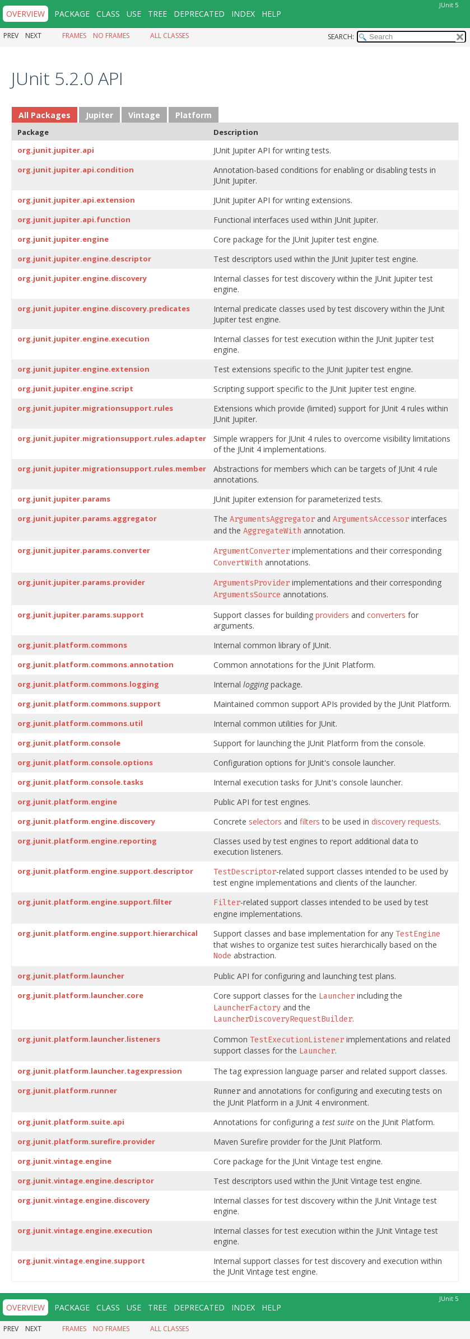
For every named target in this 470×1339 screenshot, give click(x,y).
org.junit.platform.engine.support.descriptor (105, 871)
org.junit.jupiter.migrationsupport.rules (95, 408)
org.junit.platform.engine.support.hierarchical (107, 933)
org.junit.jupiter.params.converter (83, 550)
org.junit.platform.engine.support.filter (94, 902)
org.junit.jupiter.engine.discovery (82, 278)
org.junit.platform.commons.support (89, 704)
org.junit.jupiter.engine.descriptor (84, 259)
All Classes (169, 35)
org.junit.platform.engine (67, 802)
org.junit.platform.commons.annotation (95, 664)
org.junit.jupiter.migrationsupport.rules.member (111, 469)
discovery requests (405, 821)
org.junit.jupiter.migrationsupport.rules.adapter (111, 438)
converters (386, 615)
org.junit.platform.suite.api (70, 1122)
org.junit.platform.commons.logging (88, 684)
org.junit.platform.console (68, 743)
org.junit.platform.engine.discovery (86, 821)
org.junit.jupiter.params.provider (81, 582)
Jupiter (99, 115)
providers (332, 615)
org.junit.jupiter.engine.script (75, 388)
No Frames (111, 35)
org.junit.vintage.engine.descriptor (85, 1181)
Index (243, 13)
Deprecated (199, 13)
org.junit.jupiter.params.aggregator (87, 518)
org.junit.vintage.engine (64, 1161)
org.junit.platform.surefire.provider (86, 1141)
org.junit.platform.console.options (85, 762)
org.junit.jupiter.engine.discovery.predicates (103, 308)
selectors (265, 821)
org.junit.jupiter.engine (63, 239)
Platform (193, 115)
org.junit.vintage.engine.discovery (83, 1200)
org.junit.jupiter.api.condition (75, 170)
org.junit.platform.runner (67, 1090)
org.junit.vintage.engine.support (81, 1261)
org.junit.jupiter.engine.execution (83, 339)
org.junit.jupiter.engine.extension (83, 369)
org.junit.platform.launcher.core (80, 995)
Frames (74, 35)
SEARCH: (341, 36)
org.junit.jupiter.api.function (74, 219)
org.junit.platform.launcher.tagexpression (99, 1071)
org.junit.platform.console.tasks (80, 782)
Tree (157, 13)
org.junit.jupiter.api (55, 150)
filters (310, 821)
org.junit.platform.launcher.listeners (88, 1039)
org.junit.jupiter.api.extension (76, 200)
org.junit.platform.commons (72, 645)
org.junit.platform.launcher (70, 976)
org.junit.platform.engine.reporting (87, 841)
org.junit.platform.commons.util (80, 723)
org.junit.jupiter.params (63, 499)
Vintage (144, 115)
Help (271, 13)
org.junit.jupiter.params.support (80, 615)
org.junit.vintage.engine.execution (84, 1230)
